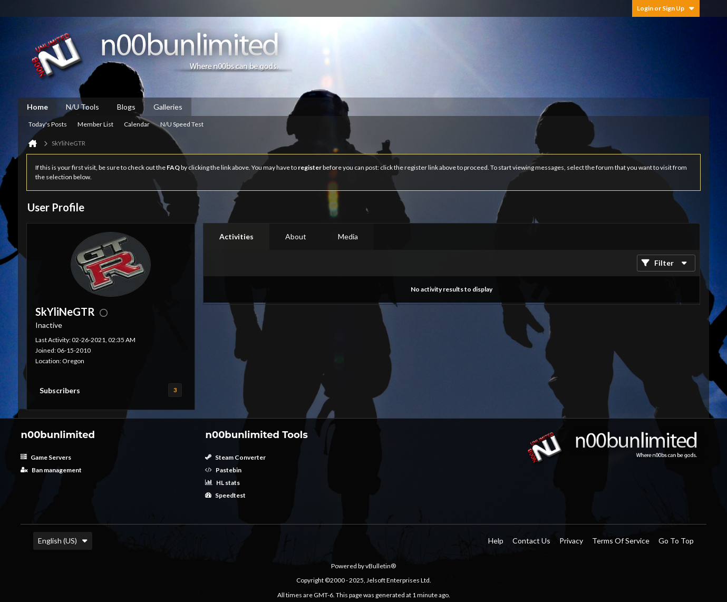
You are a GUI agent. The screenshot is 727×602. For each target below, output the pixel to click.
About (295, 236)
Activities (236, 236)
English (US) (63, 540)
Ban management (51, 470)
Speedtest (225, 495)
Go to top (676, 540)
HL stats (222, 483)
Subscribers (60, 390)
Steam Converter (235, 457)
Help (495, 540)
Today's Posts (47, 124)
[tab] (236, 237)
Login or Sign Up (666, 8)
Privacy (571, 540)
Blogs (126, 106)
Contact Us (531, 540)
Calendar (137, 124)
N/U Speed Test (181, 124)
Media (348, 236)
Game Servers (46, 457)
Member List (95, 124)
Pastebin (223, 470)
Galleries (167, 106)
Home (37, 106)
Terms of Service (621, 540)
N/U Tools (82, 106)
